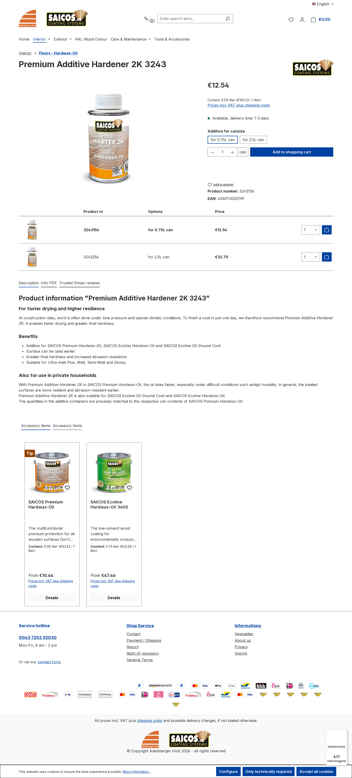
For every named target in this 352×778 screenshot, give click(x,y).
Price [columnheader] (219, 211)
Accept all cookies (316, 771)
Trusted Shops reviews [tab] (79, 283)
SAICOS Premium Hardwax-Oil (45, 504)
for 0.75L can (223, 139)
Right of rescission (143, 653)
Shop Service (140, 625)
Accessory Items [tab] (35, 425)
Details (52, 597)
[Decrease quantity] (212, 152)
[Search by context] (148, 19)
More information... (137, 772)
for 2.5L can (253, 139)
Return (133, 647)
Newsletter (244, 634)
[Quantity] (222, 152)
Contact (133, 634)
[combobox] (189, 18)
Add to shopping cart (292, 152)
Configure (228, 771)
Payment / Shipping (144, 640)
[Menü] (344, 732)
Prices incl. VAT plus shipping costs (239, 105)
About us (243, 640)
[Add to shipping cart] (327, 229)
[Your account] (302, 19)
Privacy (241, 647)
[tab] (29, 283)
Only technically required (269, 771)
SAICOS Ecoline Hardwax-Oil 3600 (109, 504)
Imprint (241, 653)
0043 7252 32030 (38, 637)
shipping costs (149, 720)
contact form (49, 662)
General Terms (140, 660)
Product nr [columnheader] (93, 211)
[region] (108, 138)
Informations (248, 625)
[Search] (227, 18)
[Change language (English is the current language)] (322, 4)
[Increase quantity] (232, 152)
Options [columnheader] (155, 211)
